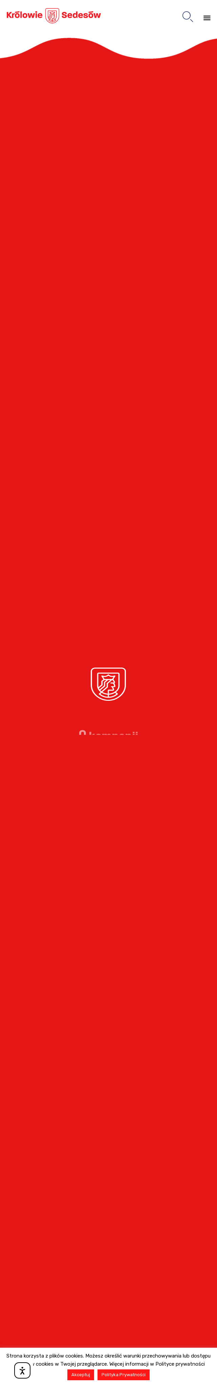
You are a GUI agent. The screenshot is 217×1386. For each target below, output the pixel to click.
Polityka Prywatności (124, 1374)
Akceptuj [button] (80, 1374)
